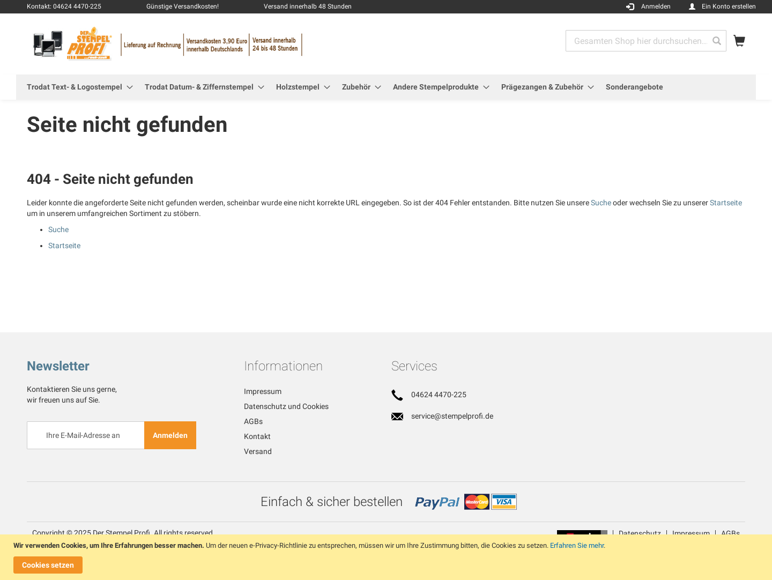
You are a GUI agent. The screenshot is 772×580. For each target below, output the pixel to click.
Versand (258, 451)
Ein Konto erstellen (729, 6)
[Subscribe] (170, 435)
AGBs (253, 421)
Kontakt (257, 436)
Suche (601, 202)
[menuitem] (76, 87)
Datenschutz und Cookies (286, 406)
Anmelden (656, 6)
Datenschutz (640, 533)
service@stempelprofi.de (452, 416)
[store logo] (206, 43)
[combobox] (646, 40)
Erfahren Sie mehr (577, 545)
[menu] (386, 87)
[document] (387, 557)
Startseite (726, 202)
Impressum (262, 391)
